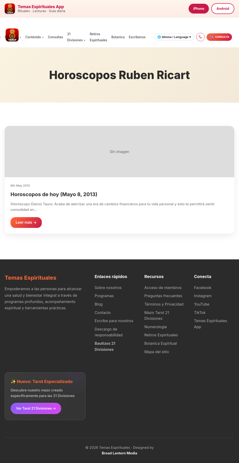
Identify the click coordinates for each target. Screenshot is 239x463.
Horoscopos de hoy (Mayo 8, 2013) (54, 194)
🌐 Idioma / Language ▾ (174, 37)
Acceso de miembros (163, 287)
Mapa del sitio (156, 351)
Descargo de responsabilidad (109, 332)
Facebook (202, 287)
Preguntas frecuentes (163, 295)
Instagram (202, 295)
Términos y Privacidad (163, 304)
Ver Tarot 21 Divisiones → (36, 408)
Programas (104, 295)
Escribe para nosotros (114, 320)
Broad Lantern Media (119, 453)
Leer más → (26, 222)
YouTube (201, 304)
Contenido (33, 37)
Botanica (117, 37)
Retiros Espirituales (161, 335)
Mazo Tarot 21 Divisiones (156, 315)
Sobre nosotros (108, 287)
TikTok (200, 312)
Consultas (55, 37)
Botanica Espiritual (160, 343)
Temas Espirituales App (210, 323)
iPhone (198, 8)
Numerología (155, 326)
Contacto (103, 312)
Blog (99, 304)
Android (222, 8)
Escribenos (137, 37)
